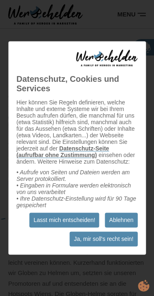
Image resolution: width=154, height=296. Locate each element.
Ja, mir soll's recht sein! (103, 239)
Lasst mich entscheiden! (64, 220)
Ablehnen (121, 220)
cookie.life (144, 286)
